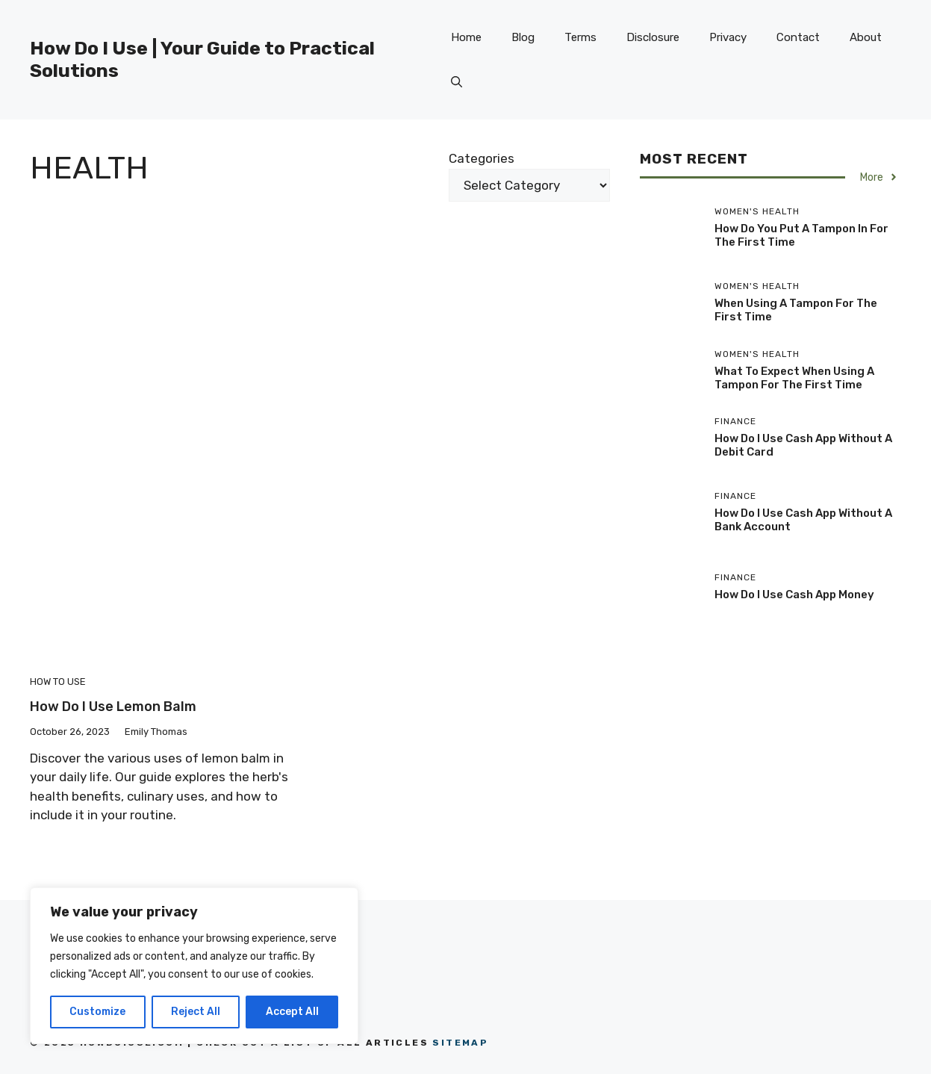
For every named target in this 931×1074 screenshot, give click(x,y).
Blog (523, 37)
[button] (456, 82)
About (866, 37)
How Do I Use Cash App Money (794, 594)
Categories (481, 158)
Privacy (728, 37)
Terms (580, 37)
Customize (97, 1011)
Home (466, 37)
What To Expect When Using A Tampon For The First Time (794, 377)
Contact (798, 37)
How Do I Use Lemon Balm (113, 706)
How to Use (58, 681)
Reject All (195, 1011)
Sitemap (460, 1042)
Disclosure (652, 37)
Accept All (292, 1011)
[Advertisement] (320, 321)
